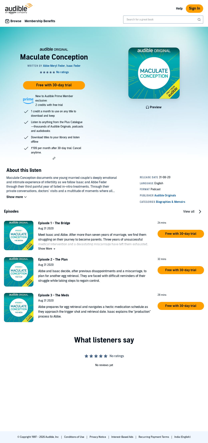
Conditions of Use (74, 437)
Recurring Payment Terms (154, 437)
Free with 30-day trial (54, 85)
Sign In (194, 8)
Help (179, 9)
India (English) (182, 437)
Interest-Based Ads (122, 437)
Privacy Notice (98, 437)
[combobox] (163, 20)
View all (188, 212)
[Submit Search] (199, 20)
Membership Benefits (40, 21)
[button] (54, 158)
